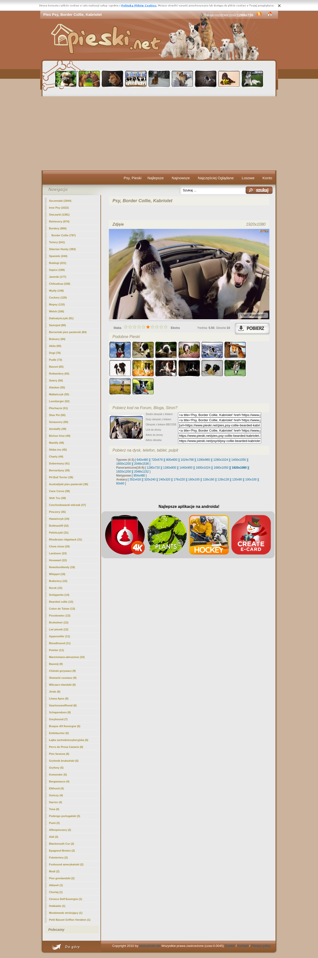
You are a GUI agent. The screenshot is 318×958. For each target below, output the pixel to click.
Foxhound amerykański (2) (66, 864)
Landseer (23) (58, 553)
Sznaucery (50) (58, 421)
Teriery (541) (57, 242)
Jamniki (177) (57, 276)
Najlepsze (155, 178)
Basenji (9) (56, 663)
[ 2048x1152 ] (142, 471)
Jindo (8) (54, 691)
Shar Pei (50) (57, 415)
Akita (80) (55, 345)
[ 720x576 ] (157, 459)
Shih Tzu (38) (57, 498)
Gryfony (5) (56, 767)
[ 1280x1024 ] (221, 459)
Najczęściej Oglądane (216, 178)
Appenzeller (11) (59, 636)
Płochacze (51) (58, 408)
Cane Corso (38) (59, 491)
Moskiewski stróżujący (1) (65, 912)
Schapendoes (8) (60, 712)
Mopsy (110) (57, 304)
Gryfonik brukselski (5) (64, 760)
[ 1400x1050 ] (239, 459)
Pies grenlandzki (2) (62, 878)
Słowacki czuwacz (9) (63, 677)
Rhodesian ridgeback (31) (65, 539)
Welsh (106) (56, 311)
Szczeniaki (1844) (60, 200)
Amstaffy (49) (57, 428)
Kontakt (243, 946)
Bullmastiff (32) (59, 525)
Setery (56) (56, 380)
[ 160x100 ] (194, 479)
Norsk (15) (55, 587)
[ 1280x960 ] (203, 459)
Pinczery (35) (57, 511)
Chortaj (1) (56, 892)
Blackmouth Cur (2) (61, 843)
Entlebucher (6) (59, 733)
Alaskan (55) (57, 387)
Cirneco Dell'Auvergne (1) (65, 899)
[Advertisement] (159, 133)
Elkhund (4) (56, 788)
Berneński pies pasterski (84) (68, 332)
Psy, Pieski (132, 178)
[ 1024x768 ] (187, 459)
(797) (64, 235)
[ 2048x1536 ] (142, 463)
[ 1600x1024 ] (203, 467)
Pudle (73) (55, 359)
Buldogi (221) (57, 262)
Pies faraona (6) (59, 753)
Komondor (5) (58, 774)
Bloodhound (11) (60, 643)
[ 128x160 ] (208, 479)
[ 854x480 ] (139, 475)
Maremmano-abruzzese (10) (67, 657)
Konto (267, 178)
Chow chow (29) (59, 546)
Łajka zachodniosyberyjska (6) (68, 739)
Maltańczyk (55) (59, 394)
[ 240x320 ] (164, 479)
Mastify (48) (56, 442)
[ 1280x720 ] (153, 467)
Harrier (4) (55, 802)
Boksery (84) (57, 339)
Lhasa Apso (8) (58, 698)
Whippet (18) (57, 574)
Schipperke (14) (59, 594)
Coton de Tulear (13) (62, 608)
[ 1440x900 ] (186, 467)
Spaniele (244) (58, 256)
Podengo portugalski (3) (64, 816)
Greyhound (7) (58, 719)
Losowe (248, 178)
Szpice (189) (57, 269)
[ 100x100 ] (251, 479)
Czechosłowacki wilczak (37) (67, 504)
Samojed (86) (57, 325)
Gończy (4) (56, 795)
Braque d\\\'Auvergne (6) (64, 726)
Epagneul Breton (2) (62, 850)
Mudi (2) (54, 871)
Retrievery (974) (59, 221)
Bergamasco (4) (59, 781)
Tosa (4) (54, 809)
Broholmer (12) (58, 622)
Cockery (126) (58, 297)
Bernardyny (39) (59, 470)
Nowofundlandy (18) (62, 567)
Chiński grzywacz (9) (62, 670)
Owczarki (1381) (59, 214)
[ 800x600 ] (171, 459)
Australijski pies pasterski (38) (68, 484)
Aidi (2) (53, 836)
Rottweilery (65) (59, 373)
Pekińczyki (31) (59, 532)
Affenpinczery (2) (60, 829)
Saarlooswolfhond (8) (63, 705)
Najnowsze (181, 178)
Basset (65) (56, 366)
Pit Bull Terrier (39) (61, 477)
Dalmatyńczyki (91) (61, 318)
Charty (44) (56, 456)
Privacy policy (261, 946)
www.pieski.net (149, 946)
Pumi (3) (54, 822)
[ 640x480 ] (142, 459)
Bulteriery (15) (58, 580)
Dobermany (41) (59, 463)
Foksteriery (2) (58, 857)
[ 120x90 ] (237, 479)
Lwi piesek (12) (58, 629)
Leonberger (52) (59, 401)
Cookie (230, 946)
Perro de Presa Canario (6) (66, 746)
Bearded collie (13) (61, 601)
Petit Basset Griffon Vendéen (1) (69, 919)
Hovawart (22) (58, 560)
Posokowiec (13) (59, 615)
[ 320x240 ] (149, 479)
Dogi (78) (55, 352)
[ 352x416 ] (135, 479)
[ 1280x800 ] (169, 467)
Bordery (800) (58, 228)
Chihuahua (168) (59, 283)
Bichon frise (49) (59, 435)
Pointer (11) (56, 650)
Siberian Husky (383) (62, 249)
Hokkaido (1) (57, 905)
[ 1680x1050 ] (221, 467)
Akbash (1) (56, 885)
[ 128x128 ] (223, 479)
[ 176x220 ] (179, 479)
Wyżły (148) (56, 290)
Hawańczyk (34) (59, 518)
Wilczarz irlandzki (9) (62, 684)
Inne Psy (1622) (59, 207)
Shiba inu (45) (58, 449)
